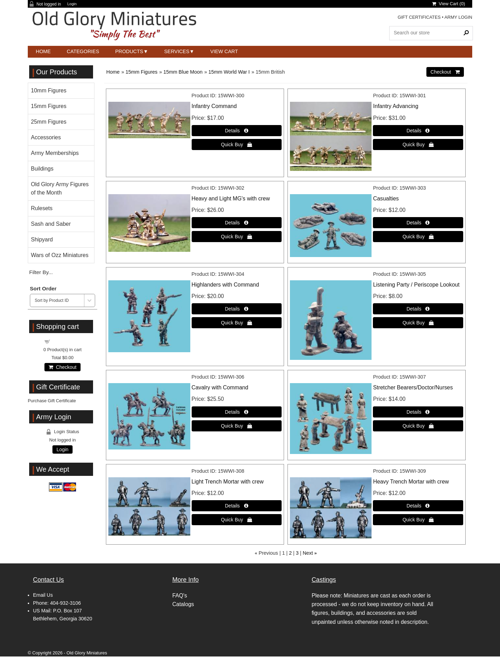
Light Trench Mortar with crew (228, 482)
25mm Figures (48, 122)
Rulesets (41, 208)
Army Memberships (55, 153)
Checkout (62, 367)
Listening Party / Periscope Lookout (416, 285)
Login (72, 4)
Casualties (386, 198)
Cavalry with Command (220, 387)
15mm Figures (141, 72)
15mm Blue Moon (182, 72)
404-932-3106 (65, 603)
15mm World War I (229, 72)
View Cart (224, 51)
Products (129, 51)
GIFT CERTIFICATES (419, 17)
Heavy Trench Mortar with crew (411, 482)
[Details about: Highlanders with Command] (237, 308)
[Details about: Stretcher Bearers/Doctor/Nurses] (418, 412)
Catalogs (183, 604)
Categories (83, 51)
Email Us (43, 595)
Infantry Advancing (395, 106)
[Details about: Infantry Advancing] (418, 130)
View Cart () (448, 3)
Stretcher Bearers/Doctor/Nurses (413, 387)
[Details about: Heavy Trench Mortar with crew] (418, 505)
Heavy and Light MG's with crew (231, 198)
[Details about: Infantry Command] (237, 130)
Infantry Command (214, 106)
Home (43, 51)
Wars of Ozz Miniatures (60, 255)
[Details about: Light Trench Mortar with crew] (237, 505)
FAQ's (179, 595)
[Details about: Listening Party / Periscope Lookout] (418, 308)
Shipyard (42, 239)
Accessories (46, 137)
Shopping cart (67, 341)
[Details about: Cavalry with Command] (237, 412)
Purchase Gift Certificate (52, 400)
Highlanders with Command (225, 285)
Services (177, 51)
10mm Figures (48, 90)
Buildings (42, 169)
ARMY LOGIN (458, 17)
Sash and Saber (51, 224)
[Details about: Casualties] (418, 222)
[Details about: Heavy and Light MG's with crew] (237, 222)
